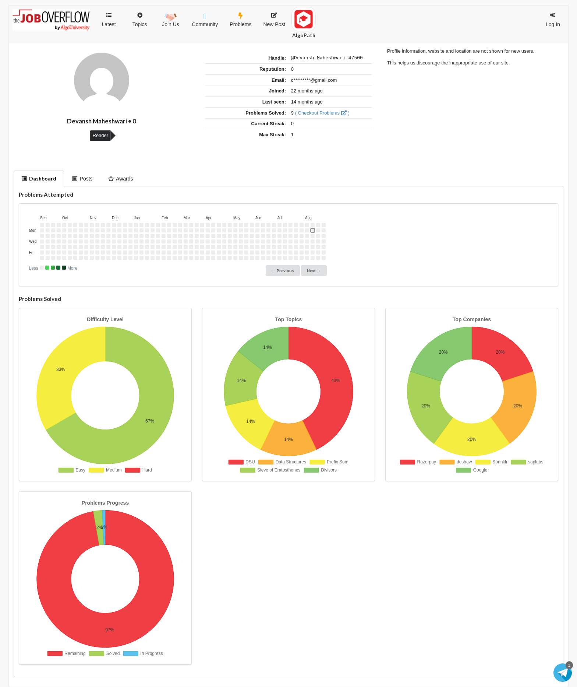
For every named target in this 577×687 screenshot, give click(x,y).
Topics (139, 16)
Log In (553, 20)
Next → (314, 270)
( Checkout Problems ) (322, 114)
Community (205, 20)
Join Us (170, 19)
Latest (109, 20)
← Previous (283, 270)
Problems (240, 20)
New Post (274, 20)
